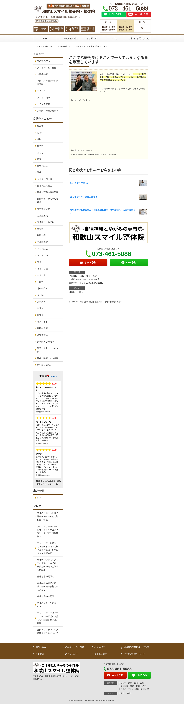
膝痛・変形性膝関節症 (47, 192)
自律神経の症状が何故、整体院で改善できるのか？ (47, 586)
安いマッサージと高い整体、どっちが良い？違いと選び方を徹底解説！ (47, 531)
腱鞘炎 (40, 315)
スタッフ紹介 (43, 97)
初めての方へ (43, 61)
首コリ (40, 262)
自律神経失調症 (44, 186)
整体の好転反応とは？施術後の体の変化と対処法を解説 (47, 516)
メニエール (42, 255)
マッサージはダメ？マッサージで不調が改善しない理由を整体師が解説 (47, 618)
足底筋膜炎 (42, 215)
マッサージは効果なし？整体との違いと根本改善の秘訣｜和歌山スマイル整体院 (47, 548)
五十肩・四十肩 (44, 179)
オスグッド (42, 322)
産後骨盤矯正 (43, 335)
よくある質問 (43, 104)
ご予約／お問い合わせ (138, 38)
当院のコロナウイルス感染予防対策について (47, 631)
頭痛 (39, 172)
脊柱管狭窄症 (43, 209)
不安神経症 (42, 249)
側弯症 (40, 146)
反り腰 (40, 295)
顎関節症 (41, 235)
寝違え (40, 308)
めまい (40, 132)
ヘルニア (41, 275)
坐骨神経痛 (42, 166)
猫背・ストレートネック (47, 350)
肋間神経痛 (42, 328)
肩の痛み (41, 302)
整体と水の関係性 (45, 576)
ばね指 (40, 126)
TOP (45, 38)
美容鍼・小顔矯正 (45, 341)
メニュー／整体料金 (68, 38)
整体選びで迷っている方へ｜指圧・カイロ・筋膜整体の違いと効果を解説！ (47, 565)
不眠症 (40, 282)
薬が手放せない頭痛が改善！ (84, 197)
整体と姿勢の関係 (45, 596)
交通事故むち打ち (45, 222)
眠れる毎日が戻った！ (80, 183)
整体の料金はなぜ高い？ (46, 605)
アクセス (115, 38)
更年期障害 (42, 242)
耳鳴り (40, 139)
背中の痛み (42, 288)
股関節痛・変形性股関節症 (47, 200)
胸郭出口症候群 (44, 365)
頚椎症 (40, 229)
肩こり (40, 152)
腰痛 (39, 159)
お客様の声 (92, 38)
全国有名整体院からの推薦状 (47, 82)
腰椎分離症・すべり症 (47, 358)
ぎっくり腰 (42, 268)
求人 (39, 498)
